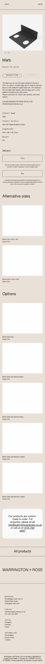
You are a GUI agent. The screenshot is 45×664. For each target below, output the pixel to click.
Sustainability (9, 635)
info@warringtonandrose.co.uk (12, 104)
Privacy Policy (9, 637)
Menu (40, 4)
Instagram (8, 622)
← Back (5, 4)
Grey (22, 158)
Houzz (7, 627)
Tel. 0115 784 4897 (11, 614)
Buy (22, 173)
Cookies (8, 640)
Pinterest (8, 625)
